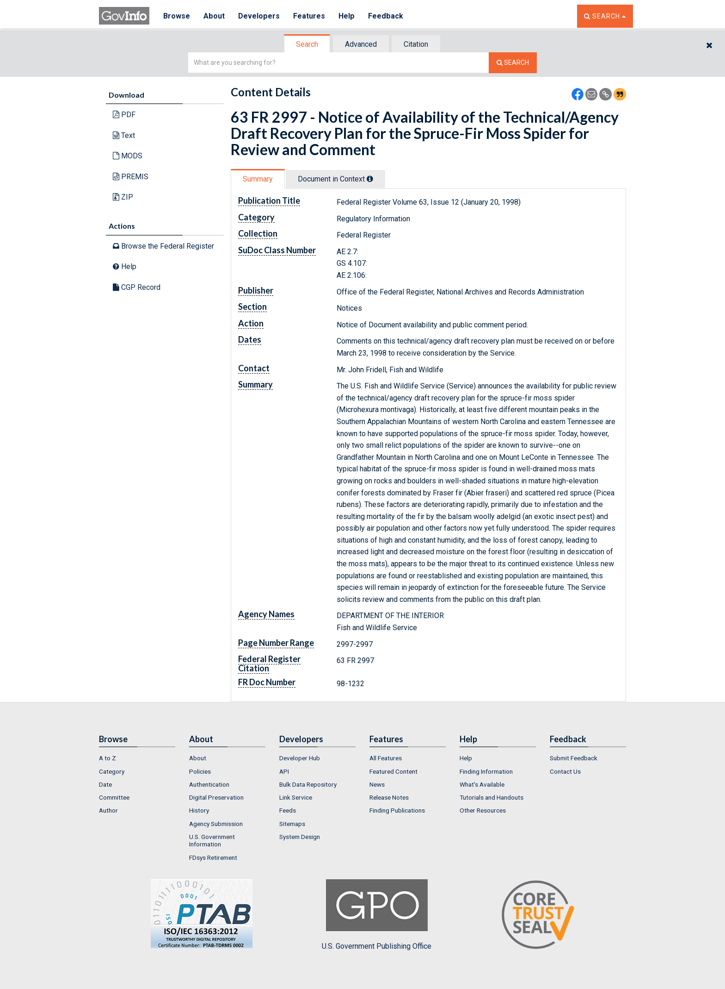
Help (347, 16)
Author (108, 810)
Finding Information (486, 771)
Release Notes (389, 797)
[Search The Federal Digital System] (513, 62)
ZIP (123, 197)
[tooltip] (370, 178)
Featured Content (393, 771)
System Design (299, 836)
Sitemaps (292, 823)
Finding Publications (397, 810)
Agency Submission (216, 823)
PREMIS (130, 176)
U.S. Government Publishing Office (376, 915)
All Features (385, 758)
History (199, 810)
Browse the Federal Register (163, 246)
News (377, 784)
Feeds (287, 810)
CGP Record (136, 287)
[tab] (307, 44)
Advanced (361, 44)
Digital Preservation (216, 797)
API (284, 771)
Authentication (209, 784)
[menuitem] (137, 758)
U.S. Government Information (212, 840)
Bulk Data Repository (308, 784)
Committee (114, 797)
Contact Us (565, 771)
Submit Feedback (573, 758)
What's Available (482, 784)
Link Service (295, 797)
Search (307, 44)
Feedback (386, 16)
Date (105, 784)
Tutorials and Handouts (491, 797)
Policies (200, 771)
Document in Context (335, 179)
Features (310, 16)
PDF (124, 114)
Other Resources (483, 810)
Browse (176, 16)
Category (111, 771)
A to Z (107, 758)
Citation (416, 44)
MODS (127, 155)
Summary (258, 179)
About (214, 16)
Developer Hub (299, 758)
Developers (259, 16)
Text (124, 135)
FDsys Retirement (213, 857)
